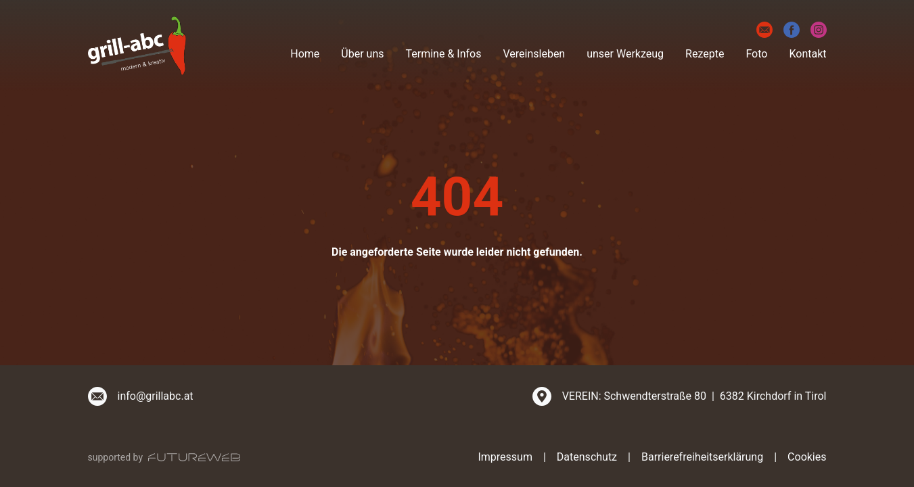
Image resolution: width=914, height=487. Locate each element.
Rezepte (704, 53)
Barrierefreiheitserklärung (702, 456)
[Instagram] (818, 30)
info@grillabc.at (155, 396)
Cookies (806, 456)
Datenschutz (587, 456)
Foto (756, 53)
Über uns (362, 53)
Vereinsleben (534, 53)
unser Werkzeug (625, 53)
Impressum (505, 456)
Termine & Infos (444, 53)
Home (304, 53)
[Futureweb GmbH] (194, 457)
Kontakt (807, 53)
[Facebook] (791, 30)
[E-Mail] (764, 30)
